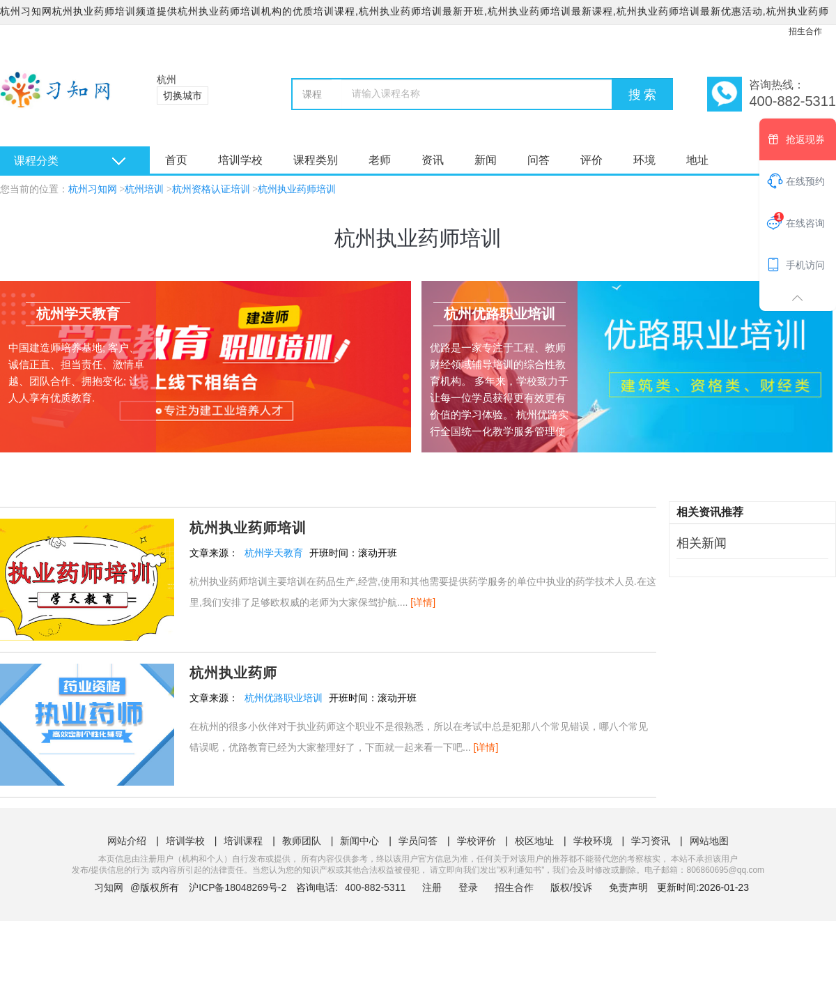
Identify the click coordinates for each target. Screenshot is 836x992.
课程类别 (315, 160)
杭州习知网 (92, 189)
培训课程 (243, 840)
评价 (591, 160)
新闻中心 (359, 840)
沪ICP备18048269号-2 (237, 887)
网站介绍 (126, 840)
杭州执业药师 (233, 672)
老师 (380, 160)
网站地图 (709, 840)
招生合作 (805, 31)
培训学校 (240, 160)
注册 (432, 887)
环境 (644, 160)
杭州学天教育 (274, 552)
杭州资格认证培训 (211, 189)
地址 (697, 160)
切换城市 (182, 95)
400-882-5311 (376, 887)
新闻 (485, 160)
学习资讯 (650, 840)
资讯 (432, 160)
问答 (538, 160)
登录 (468, 887)
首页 (176, 160)
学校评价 (476, 840)
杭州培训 (144, 189)
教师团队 (301, 840)
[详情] (422, 602)
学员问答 (418, 840)
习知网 (108, 887)
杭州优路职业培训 (284, 697)
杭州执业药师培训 (297, 189)
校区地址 (534, 840)
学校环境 (592, 840)
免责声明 (628, 887)
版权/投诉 (571, 887)
